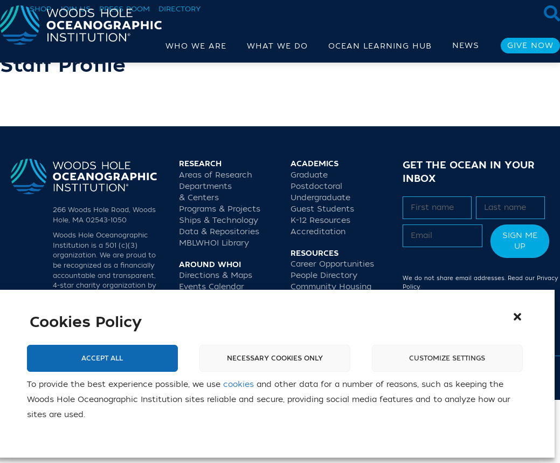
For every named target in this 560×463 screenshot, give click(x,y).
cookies (238, 384)
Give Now (530, 45)
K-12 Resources (320, 283)
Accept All (102, 358)
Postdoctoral (316, 249)
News (465, 45)
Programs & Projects (219, 272)
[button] (517, 316)
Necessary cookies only (275, 358)
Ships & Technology (218, 283)
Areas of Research (215, 238)
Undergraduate (320, 260)
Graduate (309, 238)
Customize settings (447, 358)
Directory (179, 8)
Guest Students (322, 272)
